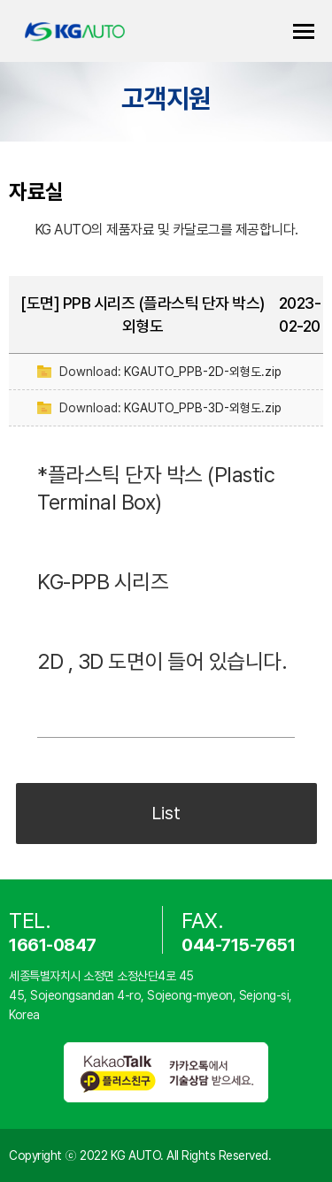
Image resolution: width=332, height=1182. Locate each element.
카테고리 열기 (303, 31)
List (166, 813)
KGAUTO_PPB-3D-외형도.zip (203, 408)
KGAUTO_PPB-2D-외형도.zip (203, 372)
